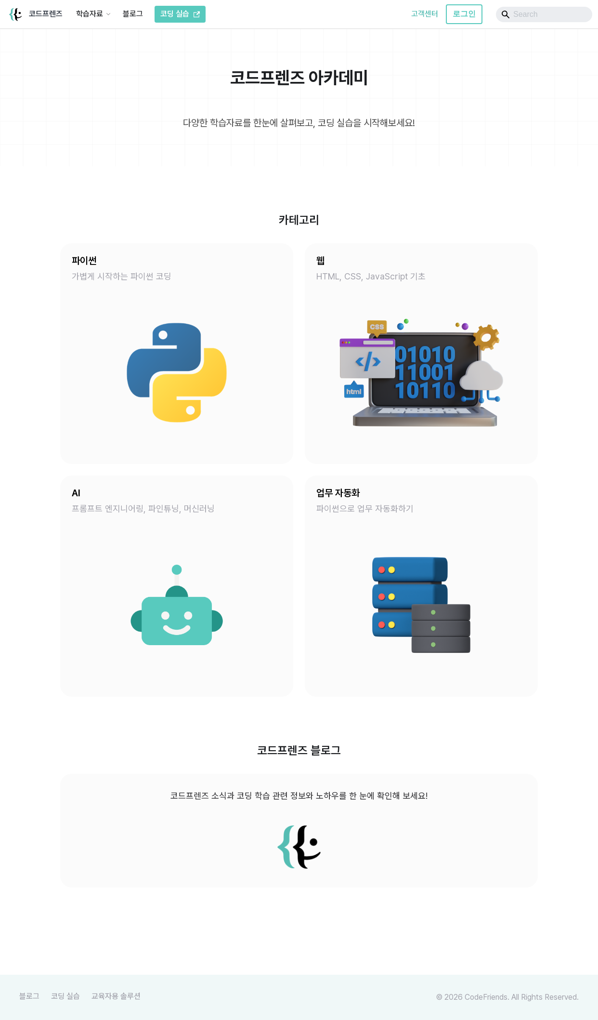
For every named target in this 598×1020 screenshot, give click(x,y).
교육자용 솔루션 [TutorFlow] (116, 996)
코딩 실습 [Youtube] (65, 996)
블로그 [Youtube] (29, 996)
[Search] (544, 14)
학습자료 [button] (89, 13)
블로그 (133, 13)
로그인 (464, 14)
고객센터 (424, 13)
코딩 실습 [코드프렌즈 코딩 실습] (180, 13)
